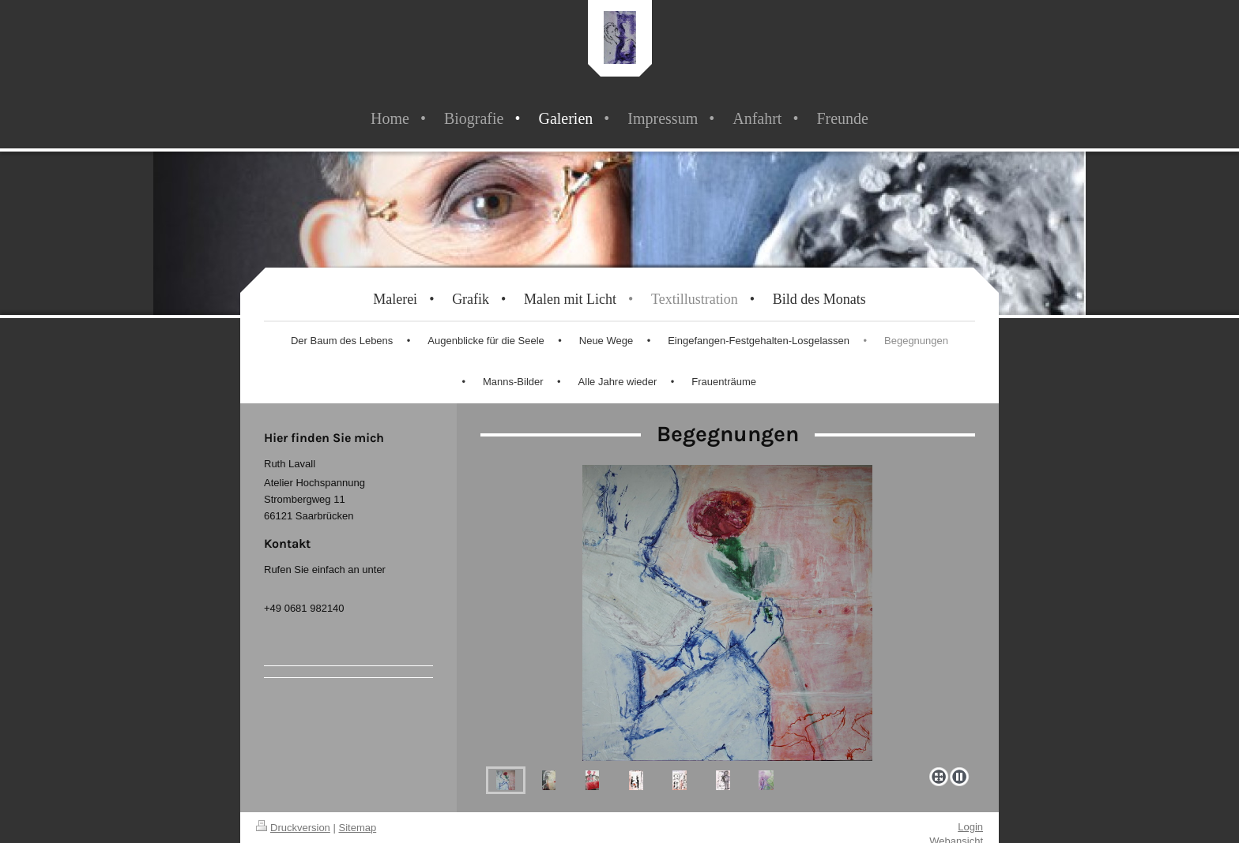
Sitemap (358, 828)
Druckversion (293, 828)
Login (970, 827)
